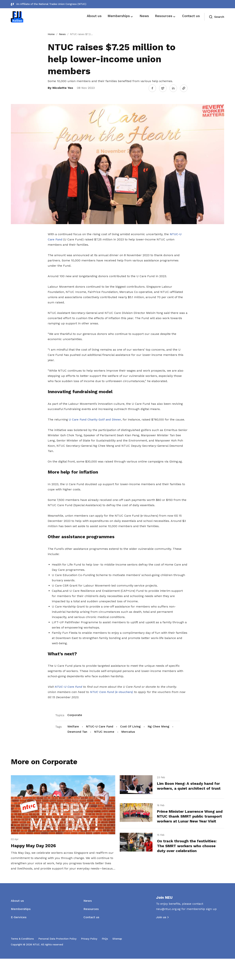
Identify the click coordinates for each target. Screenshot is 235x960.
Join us (161, 918)
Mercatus (128, 731)
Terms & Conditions (22, 940)
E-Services (18, 918)
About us (17, 902)
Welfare (73, 726)
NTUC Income (104, 731)
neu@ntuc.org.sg (168, 910)
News (62, 34)
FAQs (105, 940)
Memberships (20, 910)
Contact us (91, 918)
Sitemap (117, 940)
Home (51, 34)
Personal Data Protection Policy (57, 940)
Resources (91, 910)
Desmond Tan (77, 731)
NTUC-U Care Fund (99, 726)
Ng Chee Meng (158, 726)
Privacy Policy (89, 940)
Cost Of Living (130, 726)
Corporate (74, 714)
